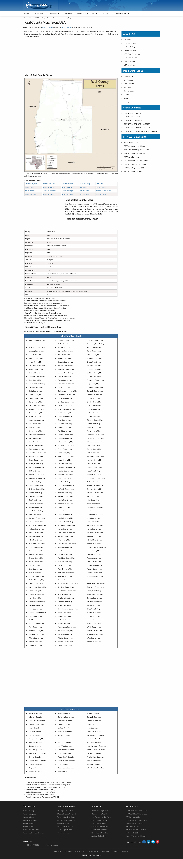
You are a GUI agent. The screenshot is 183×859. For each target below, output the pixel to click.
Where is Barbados (30, 820)
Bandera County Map (36, 351)
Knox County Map (93, 504)
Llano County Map (93, 518)
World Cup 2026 (121, 14)
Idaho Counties (92, 724)
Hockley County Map (65, 471)
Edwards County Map (95, 420)
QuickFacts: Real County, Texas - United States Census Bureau (49, 782)
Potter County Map (65, 565)
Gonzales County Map (66, 445)
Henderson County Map (66, 467)
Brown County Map (36, 369)
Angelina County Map (95, 340)
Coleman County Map (95, 387)
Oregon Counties (35, 757)
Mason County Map (36, 533)
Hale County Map (64, 453)
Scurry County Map (36, 591)
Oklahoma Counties (94, 753)
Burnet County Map (94, 369)
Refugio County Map (36, 576)
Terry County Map (35, 609)
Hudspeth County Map (37, 478)
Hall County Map (93, 453)
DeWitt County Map (65, 413)
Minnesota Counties (65, 739)
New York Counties (65, 746)
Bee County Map (35, 355)
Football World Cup (131, 142)
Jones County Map (35, 493)
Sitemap (125, 851)
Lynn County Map (93, 522)
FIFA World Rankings (131, 157)
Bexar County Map (93, 355)
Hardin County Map (36, 460)
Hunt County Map (64, 478)
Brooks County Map (94, 366)
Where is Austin (84, 191)
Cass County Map (35, 380)
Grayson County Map (36, 449)
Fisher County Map (35, 431)
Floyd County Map (64, 431)
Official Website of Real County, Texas (40, 795)
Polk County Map (35, 565)
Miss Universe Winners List (67, 814)
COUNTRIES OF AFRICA (133, 120)
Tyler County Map (35, 616)
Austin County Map (65, 347)
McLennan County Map (66, 525)
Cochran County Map (36, 387)
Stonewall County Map (37, 602)
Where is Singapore (30, 814)
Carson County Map (94, 376)
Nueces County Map (36, 554)
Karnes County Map (65, 493)
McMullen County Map (95, 525)
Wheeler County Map (65, 631)
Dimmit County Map (36, 416)
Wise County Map (93, 638)
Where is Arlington (68, 191)
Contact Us (68, 851)
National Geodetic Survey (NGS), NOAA (40, 792)
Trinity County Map (94, 612)
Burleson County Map (66, 369)
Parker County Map (36, 562)
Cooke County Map (36, 398)
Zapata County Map (36, 645)
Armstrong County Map (95, 344)
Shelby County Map (94, 591)
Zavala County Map (65, 645)
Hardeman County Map (95, 456)
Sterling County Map (94, 598)
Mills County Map (64, 540)
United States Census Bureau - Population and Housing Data (48, 785)
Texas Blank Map (67, 184)
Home (26, 14)
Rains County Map (35, 569)
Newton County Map (65, 551)
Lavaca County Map (65, 511)
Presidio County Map (94, 565)
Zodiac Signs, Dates (64, 830)
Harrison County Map (94, 460)
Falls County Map (35, 427)
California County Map (66, 717)
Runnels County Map (65, 580)
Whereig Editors (47, 27)
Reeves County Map (94, 573)
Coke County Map (64, 387)
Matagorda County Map (66, 533)
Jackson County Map (94, 482)
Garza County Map (35, 442)
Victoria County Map (36, 623)
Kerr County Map (35, 500)
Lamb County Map (64, 507)
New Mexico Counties (66, 750)
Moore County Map (94, 543)
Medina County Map (36, 536)
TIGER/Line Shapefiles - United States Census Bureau (45, 787)
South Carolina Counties (37, 761)
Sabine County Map (36, 583)
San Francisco (129, 91)
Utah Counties (63, 764)
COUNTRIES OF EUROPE (133, 113)
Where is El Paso (30, 194)
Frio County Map (35, 438)
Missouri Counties (35, 742)
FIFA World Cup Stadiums (133, 171)
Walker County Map (65, 623)
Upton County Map (94, 616)
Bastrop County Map (65, 351)
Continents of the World (100, 826)
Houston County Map (66, 474)
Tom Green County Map (37, 612)
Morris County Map (36, 547)
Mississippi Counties (94, 739)
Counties (55, 18)
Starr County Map (35, 598)
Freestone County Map (95, 435)
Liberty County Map (65, 514)
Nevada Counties (35, 746)
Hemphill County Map (36, 467)
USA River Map (129, 65)
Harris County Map (64, 460)
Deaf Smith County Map (66, 409)
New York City (129, 84)
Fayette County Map (94, 427)
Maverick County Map (95, 533)
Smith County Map (64, 594)
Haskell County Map (65, 464)
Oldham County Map (94, 554)
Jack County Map (64, 482)
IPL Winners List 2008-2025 (136, 830)
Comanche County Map (66, 395)
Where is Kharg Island (100, 811)
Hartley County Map (36, 464)
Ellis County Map (35, 424)
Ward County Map (35, 627)
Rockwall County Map (36, 580)
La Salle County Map (36, 511)
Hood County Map (93, 471)
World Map (39, 14)
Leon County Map (35, 514)
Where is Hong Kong (30, 811)
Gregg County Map (65, 449)
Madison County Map (36, 529)
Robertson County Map (95, 576)
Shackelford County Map (67, 591)
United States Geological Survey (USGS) (40, 790)
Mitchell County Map (94, 540)
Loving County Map (36, 522)
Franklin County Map (65, 435)
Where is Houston (67, 194)
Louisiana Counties (94, 731)
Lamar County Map (35, 507)
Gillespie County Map (65, 442)
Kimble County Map (65, 500)
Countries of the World (100, 823)
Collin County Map (35, 391)
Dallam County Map (65, 405)
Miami (126, 98)
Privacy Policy (80, 851)
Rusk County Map (93, 580)
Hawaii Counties (64, 724)
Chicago (127, 102)
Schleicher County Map (95, 587)
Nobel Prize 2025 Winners (66, 820)
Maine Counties (34, 735)
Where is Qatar (28, 817)
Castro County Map (65, 380)
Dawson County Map (36, 409)
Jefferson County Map (95, 485)
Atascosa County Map (37, 347)
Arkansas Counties (35, 717)
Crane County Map (35, 402)
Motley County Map (65, 547)
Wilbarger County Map (37, 634)
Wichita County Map (94, 631)
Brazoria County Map (65, 362)
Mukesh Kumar (67, 27)
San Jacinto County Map (96, 583)
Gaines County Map (65, 438)
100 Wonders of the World (101, 817)
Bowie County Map (35, 362)
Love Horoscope (63, 823)
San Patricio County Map (38, 587)
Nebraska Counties (94, 742)
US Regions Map (130, 50)
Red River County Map (66, 573)
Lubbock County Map (65, 522)
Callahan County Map (94, 373)
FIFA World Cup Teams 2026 (134, 168)
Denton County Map (36, 413)
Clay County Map (93, 384)
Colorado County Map (95, 391)
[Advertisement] (71, 55)
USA (31, 18)
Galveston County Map (95, 438)
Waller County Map (94, 623)
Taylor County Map (65, 605)
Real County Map (35, 573)
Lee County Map (93, 511)
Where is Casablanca (65, 826)
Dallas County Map (94, 405)
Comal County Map (35, 395)
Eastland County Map (36, 420)
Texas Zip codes (101, 187)
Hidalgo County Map (94, 467)
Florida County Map (94, 721)
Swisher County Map (94, 602)
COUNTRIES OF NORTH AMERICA (137, 124)
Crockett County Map (66, 402)
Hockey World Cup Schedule (136, 836)
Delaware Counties (65, 721)
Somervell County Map (95, 594)
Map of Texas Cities (49, 184)
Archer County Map (65, 344)
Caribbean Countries (99, 830)
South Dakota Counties (66, 761)
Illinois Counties (34, 728)
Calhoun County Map (65, 373)
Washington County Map (67, 627)
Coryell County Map (65, 398)
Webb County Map (94, 627)
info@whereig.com (51, 845)
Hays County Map (93, 464)
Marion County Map (65, 529)
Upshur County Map (65, 616)
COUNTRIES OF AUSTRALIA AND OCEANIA (140, 131)
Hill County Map (34, 471)
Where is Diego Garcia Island (33, 833)
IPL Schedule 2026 (132, 826)
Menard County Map (65, 536)
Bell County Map (64, 355)
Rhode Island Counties (95, 757)
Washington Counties (66, 768)
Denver (126, 94)
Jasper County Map (36, 485)
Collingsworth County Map (67, 391)
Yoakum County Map (65, 642)
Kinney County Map (36, 504)
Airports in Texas (85, 187)
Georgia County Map (36, 724)
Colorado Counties (94, 717)
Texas (49, 18)
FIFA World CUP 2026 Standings (135, 164)
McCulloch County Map (37, 525)
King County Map (93, 500)
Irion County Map (35, 482)
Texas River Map (85, 184)
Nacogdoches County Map (96, 547)
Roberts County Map (65, 576)
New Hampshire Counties (96, 746)
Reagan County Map (94, 569)
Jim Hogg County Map (37, 489)
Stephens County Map (66, 598)
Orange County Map (36, 558)
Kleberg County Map (65, 504)
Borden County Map (65, 358)
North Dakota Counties (37, 753)
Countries (67, 14)
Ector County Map (64, 420)
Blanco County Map (36, 358)
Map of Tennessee (94, 761)
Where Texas (29, 187)
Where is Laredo (101, 194)
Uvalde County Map (36, 620)
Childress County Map (66, 384)
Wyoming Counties (65, 771)
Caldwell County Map (36, 373)
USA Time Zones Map (132, 54)
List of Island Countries (100, 833)
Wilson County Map (36, 638)
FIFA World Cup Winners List (134, 153)
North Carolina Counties (96, 750)
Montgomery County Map (67, 543)
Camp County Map (64, 376)
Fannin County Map (65, 427)
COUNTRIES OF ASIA (132, 117)
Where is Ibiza (28, 823)
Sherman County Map (36, 594)
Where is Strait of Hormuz (66, 817)
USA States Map (40, 18)
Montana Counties (64, 742)
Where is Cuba (28, 826)
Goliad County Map (36, 445)
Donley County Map (65, 416)
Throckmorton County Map (68, 609)
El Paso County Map (65, 424)
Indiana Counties (64, 728)
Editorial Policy (93, 851)
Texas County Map (31, 184)
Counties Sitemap (63, 833)
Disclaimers (105, 851)
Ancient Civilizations (99, 836)
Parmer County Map (65, 562)
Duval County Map (93, 416)
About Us (57, 851)
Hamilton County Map (36, 456)
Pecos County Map (94, 562)
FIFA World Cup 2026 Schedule (135, 146)
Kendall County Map (36, 496)
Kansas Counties (35, 731)
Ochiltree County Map (66, 554)
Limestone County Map (95, 514)
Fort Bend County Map (37, 435)
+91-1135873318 (32, 845)
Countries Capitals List (100, 820)
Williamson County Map (95, 634)
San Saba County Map (66, 587)
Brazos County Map (94, 362)
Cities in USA (128, 76)
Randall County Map (65, 569)
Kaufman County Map (95, 493)
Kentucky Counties (65, 731)
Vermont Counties (93, 764)
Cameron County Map (37, 376)
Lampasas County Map (95, 507)
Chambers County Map (95, 380)
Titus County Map (93, 609)
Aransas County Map (36, 344)
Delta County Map (93, 409)
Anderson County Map (37, 340)
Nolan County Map (93, 551)
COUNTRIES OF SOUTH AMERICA (137, 128)
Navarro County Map (36, 551)
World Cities (81, 14)
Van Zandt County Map (95, 620)
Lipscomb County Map (37, 518)
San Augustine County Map (68, 583)
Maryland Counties (65, 735)
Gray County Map (93, 445)
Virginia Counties (35, 768)
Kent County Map (93, 496)
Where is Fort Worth (49, 191)
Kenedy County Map (65, 496)
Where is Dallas (30, 191)
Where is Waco (67, 187)
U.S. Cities (105, 14)
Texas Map (99, 184)
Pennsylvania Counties (66, 757)
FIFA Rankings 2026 (133, 817)
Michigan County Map (36, 739)
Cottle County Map (94, 398)
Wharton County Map (36, 631)
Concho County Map (94, 395)
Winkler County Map (65, 638)
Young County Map (94, 642)
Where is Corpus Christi (103, 191)
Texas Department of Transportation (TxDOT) (43, 797)
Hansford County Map (66, 456)
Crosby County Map (94, 402)
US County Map (129, 47)
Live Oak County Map (65, 518)
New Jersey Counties (36, 750)
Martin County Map (94, 529)
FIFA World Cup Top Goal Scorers (136, 161)
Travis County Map (65, 612)
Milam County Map (35, 540)
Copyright (115, 851)
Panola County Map (94, 558)
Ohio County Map (64, 753)
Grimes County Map (94, 449)
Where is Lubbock (48, 187)
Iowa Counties (92, 728)
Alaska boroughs (64, 713)
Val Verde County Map (66, 620)
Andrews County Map (66, 340)
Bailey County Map (94, 347)
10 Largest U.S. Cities (65, 811)
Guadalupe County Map (37, 453)
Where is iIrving (84, 194)
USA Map (127, 40)
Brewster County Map (37, 366)
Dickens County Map (94, 413)
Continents (53, 14)
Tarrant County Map (36, 605)
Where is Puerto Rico (31, 830)
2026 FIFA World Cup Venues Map (136, 150)
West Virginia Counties (95, 768)
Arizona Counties (93, 713)
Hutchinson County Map (96, 478)
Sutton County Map (65, 602)
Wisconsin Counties (36, 771)
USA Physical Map (130, 58)
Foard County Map (93, 431)
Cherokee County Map (37, 384)
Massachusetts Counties (96, 735)
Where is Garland (48, 194)
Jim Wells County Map (66, 489)
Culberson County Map (37, 405)
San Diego (127, 87)
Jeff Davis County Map (66, 485)
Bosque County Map (94, 358)
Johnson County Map (94, 489)
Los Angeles (128, 80)
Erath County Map (93, 424)
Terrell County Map (94, 605)
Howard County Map (94, 474)
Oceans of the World (99, 814)
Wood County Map (35, 642)
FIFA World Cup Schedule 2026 (137, 811)
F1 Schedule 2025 (132, 833)
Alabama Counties (35, 713)
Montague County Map (37, 543)
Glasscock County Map (95, 442)
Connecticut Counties (37, 721)
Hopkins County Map (36, 474)
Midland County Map (94, 536)
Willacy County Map (65, 634)
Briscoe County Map (65, 366)
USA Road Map (129, 61)
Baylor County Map (94, 351)
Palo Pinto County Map (66, 558)
